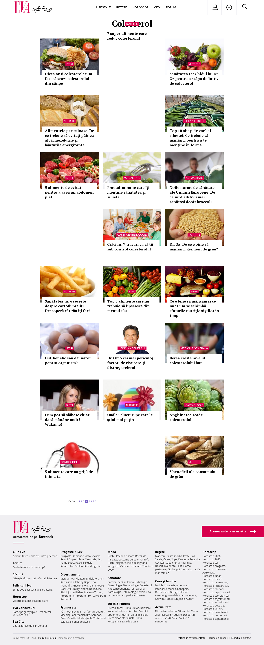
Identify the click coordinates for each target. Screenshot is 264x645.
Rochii (69, 611)
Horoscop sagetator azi (216, 599)
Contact (247, 637)
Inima (130, 582)
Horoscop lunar (211, 576)
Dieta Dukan (131, 608)
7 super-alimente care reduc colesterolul (127, 36)
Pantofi (144, 559)
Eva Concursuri (24, 608)
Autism (190, 598)
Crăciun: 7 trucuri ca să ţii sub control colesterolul (130, 247)
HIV (118, 595)
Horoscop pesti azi (213, 605)
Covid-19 (184, 618)
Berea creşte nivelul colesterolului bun (187, 360)
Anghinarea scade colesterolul (186, 417)
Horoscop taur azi (212, 589)
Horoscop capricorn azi (216, 592)
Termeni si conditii (218, 637)
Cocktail (159, 562)
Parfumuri (89, 611)
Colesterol (146, 585)
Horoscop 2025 (211, 559)
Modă (112, 552)
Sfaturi (18, 574)
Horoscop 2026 (211, 556)
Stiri (69, 64)
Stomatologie (131, 585)
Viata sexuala (92, 556)
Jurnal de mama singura (182, 595)
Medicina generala (132, 348)
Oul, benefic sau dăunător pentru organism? (68, 360)
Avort (142, 592)
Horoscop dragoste (213, 566)
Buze (63, 618)
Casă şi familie (165, 581)
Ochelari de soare (130, 566)
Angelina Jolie (81, 585)
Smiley (76, 589)
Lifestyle (103, 7)
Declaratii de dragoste (88, 566)
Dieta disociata (116, 618)
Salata (158, 559)
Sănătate (114, 578)
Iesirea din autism (171, 614)
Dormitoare (162, 592)
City (157, 7)
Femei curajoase (175, 598)
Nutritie (132, 23)
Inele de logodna (137, 563)
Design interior (179, 592)
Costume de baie (128, 559)
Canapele (182, 589)
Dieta (69, 405)
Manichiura (83, 615)
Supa (174, 559)
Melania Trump (93, 592)
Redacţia (235, 637)
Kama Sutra (67, 562)
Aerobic (133, 611)
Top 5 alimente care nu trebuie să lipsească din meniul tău (128, 306)
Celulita (71, 618)
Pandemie (161, 621)
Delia (92, 589)
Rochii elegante (117, 563)
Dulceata (183, 559)
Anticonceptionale (118, 588)
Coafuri (100, 611)
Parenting (161, 595)
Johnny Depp (82, 582)
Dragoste (65, 556)
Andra (84, 589)
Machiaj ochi (84, 618)
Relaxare (145, 608)
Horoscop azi (210, 562)
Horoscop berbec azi (214, 615)
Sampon (96, 615)
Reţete (160, 552)
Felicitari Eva (22, 585)
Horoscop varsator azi (215, 602)
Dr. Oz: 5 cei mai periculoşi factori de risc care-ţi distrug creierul (131, 363)
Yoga (111, 611)
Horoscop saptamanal (215, 618)
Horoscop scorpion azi (215, 595)
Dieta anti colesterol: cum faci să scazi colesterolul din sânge (68, 78)
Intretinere (121, 611)
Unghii (78, 611)
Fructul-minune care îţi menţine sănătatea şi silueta (128, 192)
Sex (99, 559)
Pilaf (179, 566)
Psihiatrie (139, 595)
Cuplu (72, 559)
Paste (170, 556)
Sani (73, 615)
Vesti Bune (171, 618)
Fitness (119, 608)
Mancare (160, 556)
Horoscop (141, 7)
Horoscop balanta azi (215, 612)
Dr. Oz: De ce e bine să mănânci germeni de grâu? (194, 247)
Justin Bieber (75, 592)
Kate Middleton (89, 578)
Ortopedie (127, 595)
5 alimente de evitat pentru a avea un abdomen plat (69, 192)
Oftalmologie (130, 592)
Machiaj (65, 615)
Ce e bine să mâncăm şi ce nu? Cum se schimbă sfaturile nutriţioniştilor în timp (194, 308)
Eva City (18, 622)
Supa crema (173, 562)
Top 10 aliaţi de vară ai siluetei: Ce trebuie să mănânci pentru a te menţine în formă (190, 137)
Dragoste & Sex (71, 552)
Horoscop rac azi (212, 579)
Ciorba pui (174, 569)
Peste (186, 556)
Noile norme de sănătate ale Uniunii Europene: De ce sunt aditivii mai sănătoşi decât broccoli (192, 194)
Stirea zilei (184, 611)
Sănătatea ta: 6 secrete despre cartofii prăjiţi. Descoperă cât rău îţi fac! (67, 306)
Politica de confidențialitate (191, 637)
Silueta (130, 618)
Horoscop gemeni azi (215, 582)
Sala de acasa (130, 621)
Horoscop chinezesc (214, 569)
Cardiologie (194, 405)
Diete (111, 608)
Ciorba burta (188, 569)
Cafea (166, 559)
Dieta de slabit (139, 614)
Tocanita (195, 559)
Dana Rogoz (97, 585)
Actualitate (132, 177)
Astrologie (208, 572)
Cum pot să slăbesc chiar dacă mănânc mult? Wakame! (67, 419)
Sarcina (112, 582)
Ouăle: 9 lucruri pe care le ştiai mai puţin (130, 417)
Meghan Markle (69, 578)
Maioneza (170, 566)
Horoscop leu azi (212, 609)
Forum (171, 7)
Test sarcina (137, 588)
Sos (193, 556)
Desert (159, 566)
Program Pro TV (85, 595)
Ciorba (178, 556)
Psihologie (141, 582)
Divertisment (70, 574)
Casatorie (90, 559)
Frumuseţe (68, 607)
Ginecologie (115, 585)
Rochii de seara (125, 556)
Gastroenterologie (132, 234)
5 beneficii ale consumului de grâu (193, 474)
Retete (121, 7)
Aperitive (186, 562)
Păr (62, 611)
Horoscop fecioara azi (215, 585)
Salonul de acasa (80, 621)
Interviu (172, 611)
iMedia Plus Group (47, 637)
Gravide (159, 598)
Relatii (64, 559)
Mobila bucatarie (165, 585)
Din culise (161, 611)
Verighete (113, 566)
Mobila (172, 589)
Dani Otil (65, 589)
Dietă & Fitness (194, 121)
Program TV (67, 595)
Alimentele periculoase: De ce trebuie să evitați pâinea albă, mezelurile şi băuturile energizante (69, 137)
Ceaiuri (122, 582)
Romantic (78, 556)
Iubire (80, 559)
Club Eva (19, 552)
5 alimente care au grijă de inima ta (69, 474)
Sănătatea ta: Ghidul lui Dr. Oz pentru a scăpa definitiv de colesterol (194, 78)
